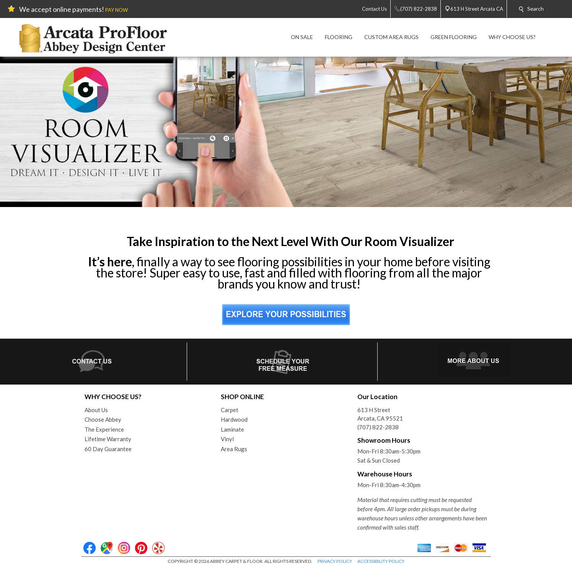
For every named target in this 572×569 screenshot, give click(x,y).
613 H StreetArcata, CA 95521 (380, 414)
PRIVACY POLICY (335, 561)
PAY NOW (116, 10)
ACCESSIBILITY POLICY (380, 561)
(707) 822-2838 (378, 427)
